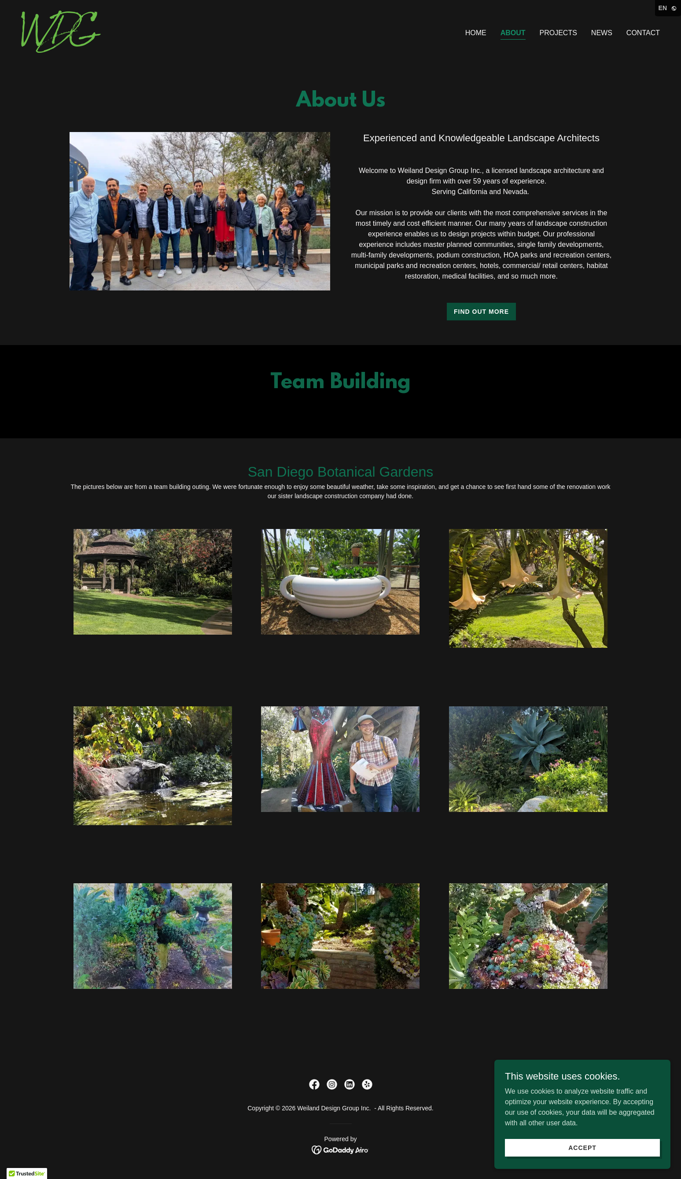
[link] (61, 31)
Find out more (481, 311)
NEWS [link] (601, 33)
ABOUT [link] (513, 33)
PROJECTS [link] (558, 33)
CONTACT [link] (643, 33)
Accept (582, 1147)
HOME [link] (475, 33)
